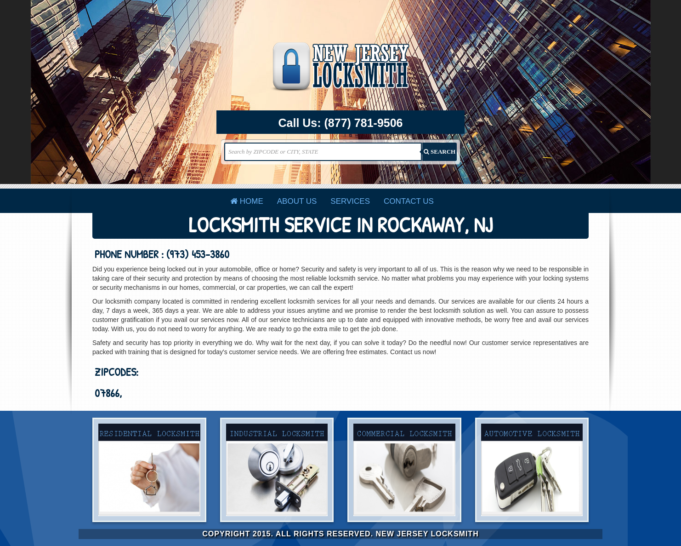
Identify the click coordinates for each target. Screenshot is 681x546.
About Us (297, 201)
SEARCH (439, 151)
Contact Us (409, 201)
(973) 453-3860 (197, 254)
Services (350, 201)
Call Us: (340, 123)
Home (246, 201)
